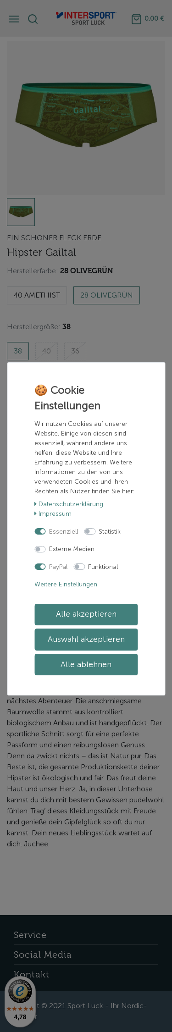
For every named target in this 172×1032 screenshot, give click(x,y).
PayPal (58, 567)
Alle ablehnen (86, 664)
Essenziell (63, 531)
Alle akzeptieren (86, 614)
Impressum (53, 514)
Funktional (103, 567)
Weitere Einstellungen (65, 584)
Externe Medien (71, 549)
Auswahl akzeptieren (86, 639)
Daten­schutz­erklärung (68, 504)
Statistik (110, 531)
